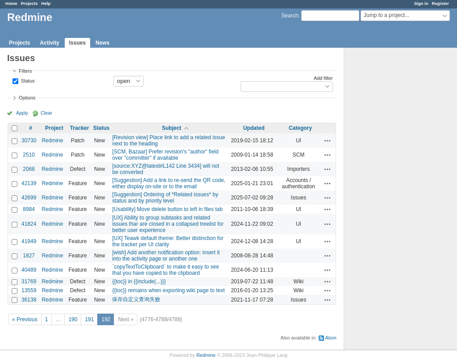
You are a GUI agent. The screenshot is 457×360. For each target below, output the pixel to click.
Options (27, 97)
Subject (171, 128)
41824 (28, 224)
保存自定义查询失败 (136, 299)
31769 (28, 281)
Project (54, 128)
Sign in (421, 3)
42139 (28, 183)
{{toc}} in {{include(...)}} (139, 281)
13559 (28, 290)
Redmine (52, 140)
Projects (29, 3)
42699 (28, 197)
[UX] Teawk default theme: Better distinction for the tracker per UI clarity (167, 241)
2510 (29, 155)
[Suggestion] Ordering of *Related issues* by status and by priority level (165, 197)
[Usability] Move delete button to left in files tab (167, 209)
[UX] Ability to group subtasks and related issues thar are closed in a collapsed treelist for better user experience (167, 224)
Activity (49, 43)
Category (300, 128)
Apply (22, 113)
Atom (331, 337)
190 (72, 319)
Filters (25, 71)
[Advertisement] (388, 188)
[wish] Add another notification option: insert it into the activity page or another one (166, 255)
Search (289, 15)
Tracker (79, 128)
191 (89, 319)
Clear (46, 113)
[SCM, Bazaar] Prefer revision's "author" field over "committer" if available (165, 155)
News (102, 43)
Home (11, 3)
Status (27, 80)
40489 (28, 270)
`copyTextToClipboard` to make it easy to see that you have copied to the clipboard (165, 270)
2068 (29, 169)
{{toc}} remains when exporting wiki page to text (168, 290)
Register (440, 3)
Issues (77, 43)
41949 (28, 241)
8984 (29, 209)
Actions (327, 140)
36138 (28, 300)
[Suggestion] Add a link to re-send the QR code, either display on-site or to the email (168, 183)
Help (46, 3)
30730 (28, 140)
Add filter (323, 78)
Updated (254, 128)
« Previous (24, 319)
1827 (29, 255)
